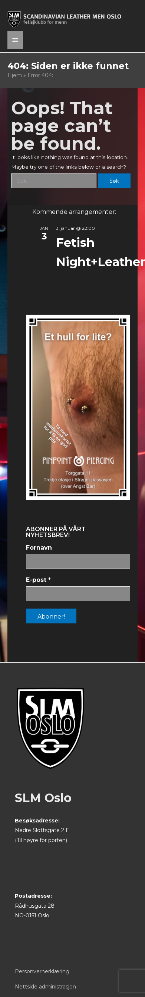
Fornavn (39, 547)
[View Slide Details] (78, 407)
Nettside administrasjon (45, 986)
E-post (38, 579)
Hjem (14, 75)
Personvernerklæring (42, 971)
